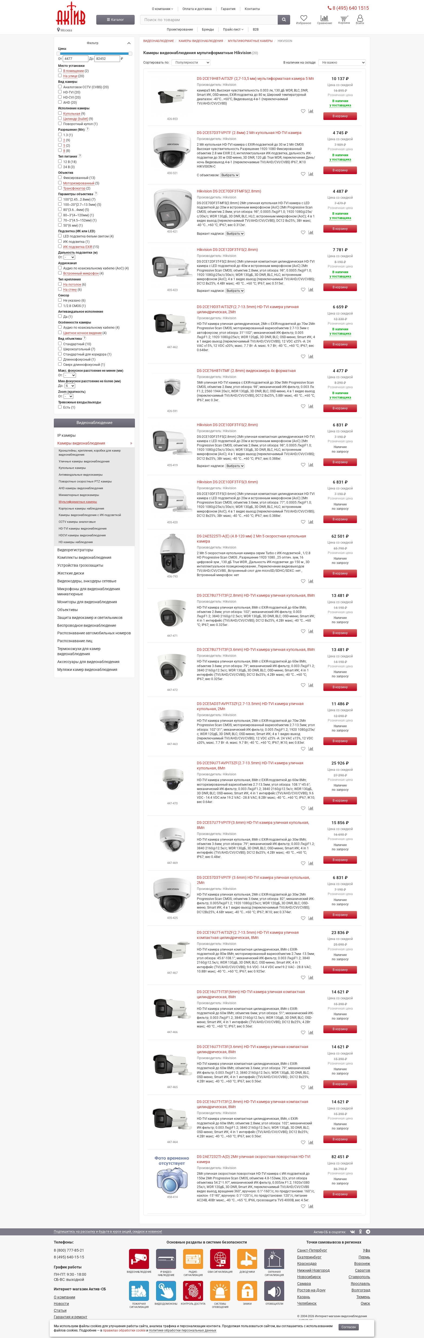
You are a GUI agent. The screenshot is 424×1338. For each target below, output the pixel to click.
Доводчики (247, 1261)
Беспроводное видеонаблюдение (86, 625)
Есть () (69, 407)
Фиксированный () (79, 178)
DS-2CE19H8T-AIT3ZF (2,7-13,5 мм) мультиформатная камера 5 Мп (255, 78)
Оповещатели (274, 1293)
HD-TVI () (71, 92)
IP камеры (66, 435)
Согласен (349, 1327)
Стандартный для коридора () (87, 354)
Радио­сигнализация (193, 1263)
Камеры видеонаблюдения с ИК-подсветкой (90, 515)
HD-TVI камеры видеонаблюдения (83, 528)
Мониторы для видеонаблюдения (87, 602)
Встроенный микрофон (81, 273)
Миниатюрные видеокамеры (79, 495)
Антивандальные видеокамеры (81, 475)
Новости (61, 1303)
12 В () (70, 162)
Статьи (60, 1310)
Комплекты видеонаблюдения (84, 557)
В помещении (73, 71)
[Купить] (340, 116)
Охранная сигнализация (274, 1263)
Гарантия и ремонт (70, 1317)
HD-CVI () (72, 97)
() (76, 71)
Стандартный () (77, 344)
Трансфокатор (74, 188)
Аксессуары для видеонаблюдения (88, 662)
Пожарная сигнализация (139, 1294)
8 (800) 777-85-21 (69, 1250)
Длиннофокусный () (79, 359)
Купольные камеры (72, 468)
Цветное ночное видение (82, 333)
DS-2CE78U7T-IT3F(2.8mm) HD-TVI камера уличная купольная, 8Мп (256, 595)
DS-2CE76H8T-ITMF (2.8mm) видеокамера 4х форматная (246, 370)
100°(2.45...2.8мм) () (79, 199)
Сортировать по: (156, 62)
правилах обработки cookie (124, 1330)
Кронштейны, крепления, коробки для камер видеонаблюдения (90, 452)
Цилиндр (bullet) (75, 119)
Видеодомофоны (166, 1293)
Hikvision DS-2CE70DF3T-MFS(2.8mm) (229, 191)
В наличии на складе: (299, 62)
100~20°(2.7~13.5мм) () (82, 205)
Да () (67, 317)
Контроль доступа (193, 1293)
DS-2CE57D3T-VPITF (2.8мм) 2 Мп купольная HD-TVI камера (249, 132)
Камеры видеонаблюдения (81, 443)
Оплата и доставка (197, 9)
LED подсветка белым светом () (88, 236)
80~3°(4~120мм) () (78, 215)
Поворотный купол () (80, 124)
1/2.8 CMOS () (74, 306)
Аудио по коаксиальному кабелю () (91, 327)
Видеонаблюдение (139, 1261)
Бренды (208, 29)
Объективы (67, 610)
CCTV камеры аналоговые (77, 522)
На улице (70, 76)
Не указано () (74, 300)
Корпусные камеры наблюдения (81, 508)
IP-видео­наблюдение (166, 1263)
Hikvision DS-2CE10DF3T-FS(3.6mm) (227, 482)
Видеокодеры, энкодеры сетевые (86, 581)
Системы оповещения (220, 1294)
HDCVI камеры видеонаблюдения (82, 535)
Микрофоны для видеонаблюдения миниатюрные (88, 591)
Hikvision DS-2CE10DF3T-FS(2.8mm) (227, 425)
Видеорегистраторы (75, 550)
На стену (70, 290)
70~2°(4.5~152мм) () (80, 220)
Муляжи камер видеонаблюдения (87, 669)
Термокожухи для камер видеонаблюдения (79, 651)
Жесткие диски (70, 573)
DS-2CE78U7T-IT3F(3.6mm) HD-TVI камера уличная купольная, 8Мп (256, 649)
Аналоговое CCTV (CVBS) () (86, 87)
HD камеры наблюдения (76, 542)
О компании (64, 1297)
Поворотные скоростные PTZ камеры (85, 481)
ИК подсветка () (76, 242)
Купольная (71, 114)
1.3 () (68, 135)
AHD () (70, 103)
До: (60, 386)
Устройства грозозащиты (80, 565)
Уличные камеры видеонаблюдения (84, 461)
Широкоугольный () (79, 349)
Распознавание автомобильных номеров (94, 633)
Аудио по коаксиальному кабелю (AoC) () (96, 268)
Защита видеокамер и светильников (89, 617)
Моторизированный (78, 183)
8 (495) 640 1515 (348, 8)
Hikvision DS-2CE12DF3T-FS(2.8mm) (227, 249)
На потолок (72, 284)
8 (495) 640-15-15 (69, 1257)
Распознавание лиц (74, 641)
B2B (256, 29)
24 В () (69, 167)
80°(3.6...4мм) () (76, 210)
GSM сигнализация (220, 1261)
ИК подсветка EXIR (77, 247)
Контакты (252, 9)
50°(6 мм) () (73, 225)
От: (61, 257)
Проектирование (180, 29)
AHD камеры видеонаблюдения (81, 488)
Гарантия (228, 9)
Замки (247, 1293)
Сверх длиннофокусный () (84, 365)
